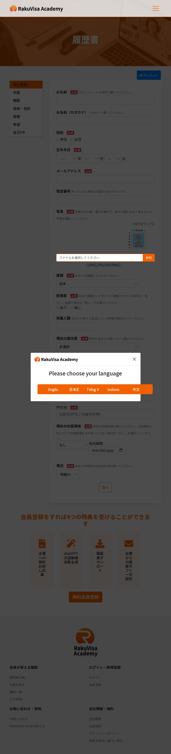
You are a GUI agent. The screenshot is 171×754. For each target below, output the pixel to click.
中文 (136, 389)
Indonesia (115, 389)
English (54, 389)
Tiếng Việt (94, 389)
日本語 (74, 389)
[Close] (134, 359)
